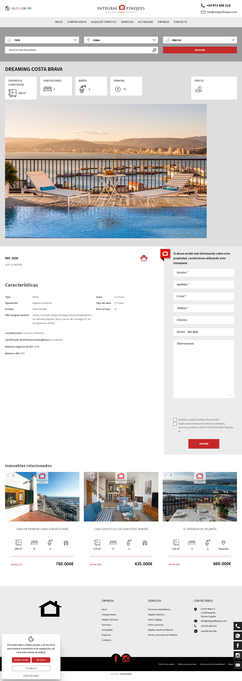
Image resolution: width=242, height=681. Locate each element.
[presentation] (199, 408)
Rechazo (41, 660)
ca (13, 8)
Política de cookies (166, 664)
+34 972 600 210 (216, 5)
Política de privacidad (187, 664)
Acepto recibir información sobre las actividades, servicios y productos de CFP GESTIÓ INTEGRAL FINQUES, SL (206, 427)
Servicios (127, 22)
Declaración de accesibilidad (212, 664)
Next (13, 475)
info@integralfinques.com (219, 12)
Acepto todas (21, 660)
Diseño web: (121, 674)
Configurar (31, 668)
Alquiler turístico (103, 22)
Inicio (59, 22)
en (24, 8)
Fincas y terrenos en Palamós (162, 635)
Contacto (180, 22)
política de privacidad (208, 419)
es (18, 8)
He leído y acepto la (198, 419)
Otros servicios (156, 625)
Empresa (163, 22)
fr (29, 8)
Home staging (155, 619)
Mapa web (232, 664)
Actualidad (145, 22)
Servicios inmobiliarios (159, 609)
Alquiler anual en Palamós (160, 630)
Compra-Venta (76, 22)
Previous (7, 475)
